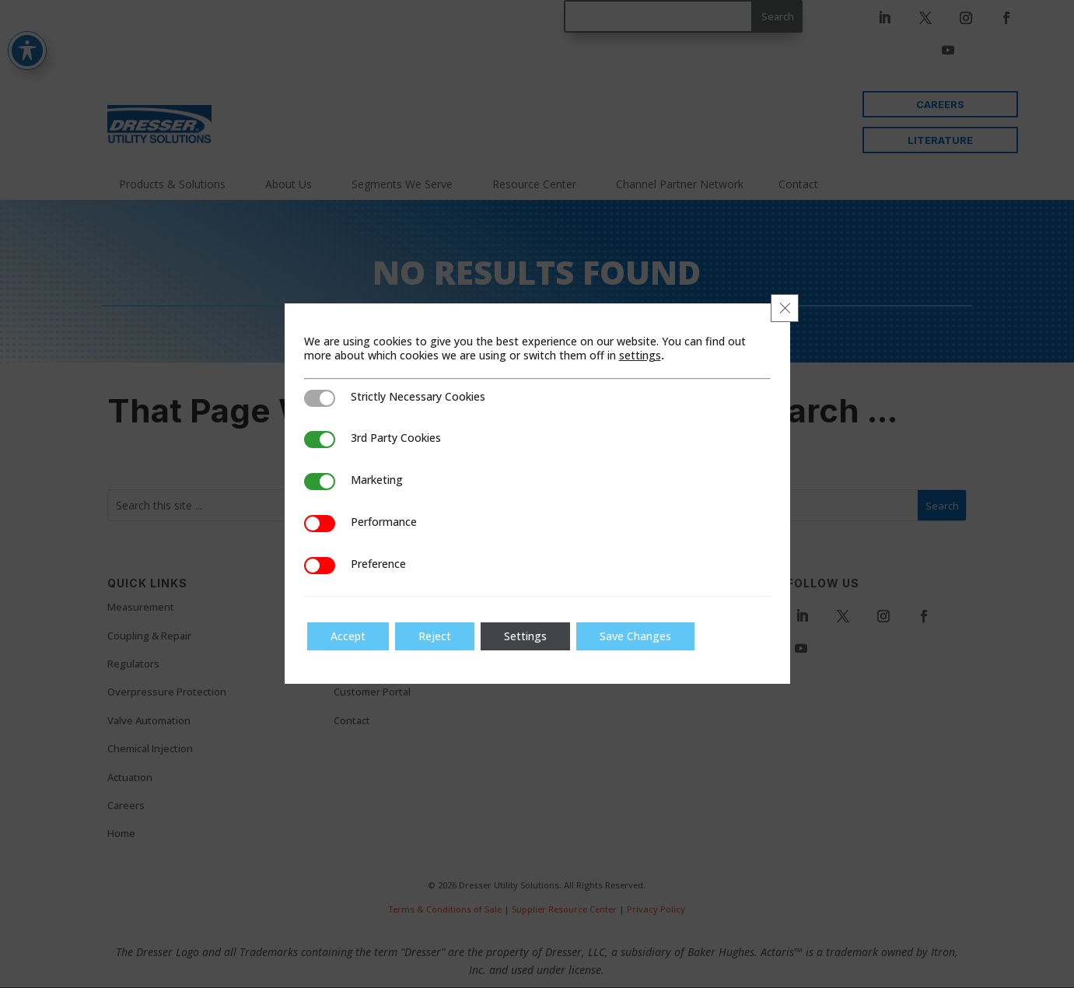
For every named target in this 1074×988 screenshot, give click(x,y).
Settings (525, 636)
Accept (348, 636)
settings (640, 356)
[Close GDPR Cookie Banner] (785, 308)
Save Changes (635, 636)
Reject (434, 636)
